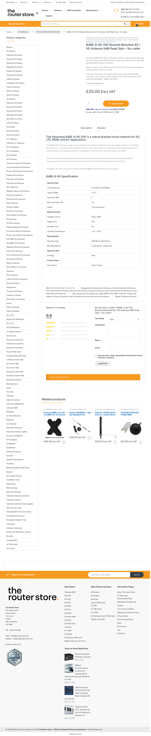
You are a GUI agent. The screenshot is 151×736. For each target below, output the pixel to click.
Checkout (121, 633)
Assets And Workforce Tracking (19, 532)
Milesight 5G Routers (15, 67)
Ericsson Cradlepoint (15, 436)
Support (48, 16)
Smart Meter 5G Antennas (17, 267)
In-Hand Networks (14, 416)
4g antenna (81, 294)
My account (121, 626)
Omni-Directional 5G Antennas (48, 32)
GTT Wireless (12, 440)
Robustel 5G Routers (14, 63)
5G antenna (90, 294)
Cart (119, 630)
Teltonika (35, 2)
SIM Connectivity (74, 10)
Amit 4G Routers (13, 131)
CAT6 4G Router (13, 123)
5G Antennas (23, 32)
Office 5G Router (13, 91)
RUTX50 (68, 596)
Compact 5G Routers (15, 75)
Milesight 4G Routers (15, 115)
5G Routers (11, 51)
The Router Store (45, 729)
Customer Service (75, 2)
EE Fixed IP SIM (13, 364)
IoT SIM (115, 112)
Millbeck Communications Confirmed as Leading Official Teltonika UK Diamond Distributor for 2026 (77, 672)
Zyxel (9, 388)
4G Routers (11, 99)
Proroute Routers (13, 283)
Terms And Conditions (125, 609)
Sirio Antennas (12, 187)
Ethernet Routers (13, 135)
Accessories (11, 336)
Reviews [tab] (101, 128)
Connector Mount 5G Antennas (18, 231)
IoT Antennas (12, 155)
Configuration (12, 540)
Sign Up (137, 575)
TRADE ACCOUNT (98, 619)
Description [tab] (86, 128)
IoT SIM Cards (61, 2)
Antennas (47, 2)
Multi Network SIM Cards (126, 602)
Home (8, 32)
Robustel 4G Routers (14, 111)
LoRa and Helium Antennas (17, 279)
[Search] (127, 23)
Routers (45, 10)
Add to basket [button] (64, 442)
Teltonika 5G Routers (15, 55)
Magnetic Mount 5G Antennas (18, 247)
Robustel (10, 420)
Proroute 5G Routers (14, 59)
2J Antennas (11, 424)
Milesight (10, 412)
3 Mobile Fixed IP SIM (15, 360)
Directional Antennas (15, 259)
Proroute (23, 2)
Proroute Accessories (15, 340)
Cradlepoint (11, 444)
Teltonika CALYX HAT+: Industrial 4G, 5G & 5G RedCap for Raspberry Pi (82, 711)
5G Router (68, 634)
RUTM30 (68, 613)
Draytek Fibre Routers (15, 460)
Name (98, 340)
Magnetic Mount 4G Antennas (18, 191)
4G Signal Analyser (14, 332)
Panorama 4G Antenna (100, 40)
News (119, 623)
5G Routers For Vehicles (16, 299)
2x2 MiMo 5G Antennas (51, 409)
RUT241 (67, 610)
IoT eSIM (68, 631)
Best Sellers (10, 2)
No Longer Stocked (14, 476)
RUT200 (68, 599)
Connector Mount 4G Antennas (18, 163)
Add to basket (117, 104)
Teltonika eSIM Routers (15, 404)
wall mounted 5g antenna (99, 296)
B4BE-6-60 (108, 294)
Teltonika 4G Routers (15, 103)
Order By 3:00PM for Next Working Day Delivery (127, 2)
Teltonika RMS (12, 408)
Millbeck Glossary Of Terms (75, 641)
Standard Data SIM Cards (16, 356)
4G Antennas (90, 38)
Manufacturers (92, 10)
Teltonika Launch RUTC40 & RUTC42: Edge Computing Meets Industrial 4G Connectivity (77, 693)
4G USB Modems (13, 327)
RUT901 (68, 603)
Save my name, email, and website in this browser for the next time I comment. (120, 356)
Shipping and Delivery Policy (128, 612)
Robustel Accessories (15, 348)
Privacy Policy (122, 616)
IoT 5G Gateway (13, 151)
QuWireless (11, 448)
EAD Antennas (12, 203)
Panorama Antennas (115, 40)
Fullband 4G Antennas (15, 175)
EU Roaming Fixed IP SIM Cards (103, 616)
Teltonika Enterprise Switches (18, 496)
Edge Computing (13, 400)
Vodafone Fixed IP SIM (15, 376)
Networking (11, 484)
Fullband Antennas (14, 452)
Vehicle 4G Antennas (15, 195)
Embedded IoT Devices (15, 516)
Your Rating (99, 318)
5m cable (99, 294)
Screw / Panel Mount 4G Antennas (118, 291)
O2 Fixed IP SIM (13, 368)
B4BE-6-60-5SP (120, 294)
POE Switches (12, 488)
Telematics (11, 524)
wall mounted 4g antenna (79, 296)
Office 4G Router (13, 307)
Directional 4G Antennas (16, 199)
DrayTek (10, 456)
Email (98, 348)
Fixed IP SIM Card (104, 112)
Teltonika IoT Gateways (15, 143)
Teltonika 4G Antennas (15, 183)
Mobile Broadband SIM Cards (18, 468)
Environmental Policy (125, 619)
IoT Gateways (12, 139)
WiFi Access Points (14, 508)
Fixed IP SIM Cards (14, 352)
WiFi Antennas (12, 275)
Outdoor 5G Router (14, 295)
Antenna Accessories (15, 211)
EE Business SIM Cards (73, 638)
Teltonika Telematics (14, 528)
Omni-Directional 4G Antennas (114, 38)
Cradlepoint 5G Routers (16, 83)
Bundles (10, 536)
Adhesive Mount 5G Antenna (18, 227)
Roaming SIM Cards (124, 599)
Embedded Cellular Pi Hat (16, 520)
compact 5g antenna (61, 296)
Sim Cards (11, 548)
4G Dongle (11, 127)
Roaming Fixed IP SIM (15, 372)
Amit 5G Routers (13, 95)
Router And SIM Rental (15, 319)
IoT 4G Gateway (13, 147)
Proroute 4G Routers (14, 107)
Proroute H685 (70, 617)
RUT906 (68, 606)
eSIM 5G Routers (13, 79)
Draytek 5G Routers (14, 71)
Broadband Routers (14, 380)
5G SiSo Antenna (13, 223)
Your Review (100, 325)
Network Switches (14, 492)
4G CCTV (10, 315)
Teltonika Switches (14, 500)
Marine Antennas (13, 263)
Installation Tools (13, 480)
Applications (11, 287)
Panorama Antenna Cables (17, 432)
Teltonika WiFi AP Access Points (19, 512)
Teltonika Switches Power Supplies (20, 504)
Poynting (10, 464)
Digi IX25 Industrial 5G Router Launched (83, 655)
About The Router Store (126, 592)
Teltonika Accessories (15, 344)
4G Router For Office (14, 119)
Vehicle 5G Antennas (15, 251)
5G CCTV (10, 323)
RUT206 (68, 620)
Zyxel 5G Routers (13, 87)
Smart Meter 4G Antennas (17, 215)
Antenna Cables (13, 207)
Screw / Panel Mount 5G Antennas (104, 42)
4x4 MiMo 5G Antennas (16, 243)
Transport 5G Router (14, 291)
